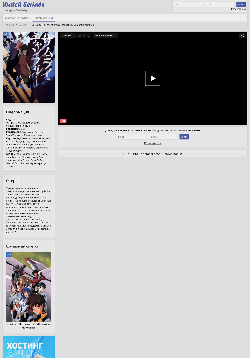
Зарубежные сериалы (17, 17)
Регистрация (238, 8)
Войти (241, 4)
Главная (9, 24)
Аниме (22, 24)
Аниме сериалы (44, 17)
